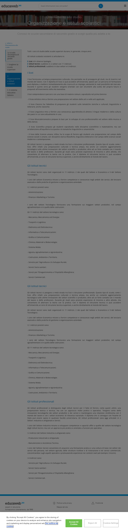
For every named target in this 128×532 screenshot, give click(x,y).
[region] (64, 522)
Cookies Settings (110, 523)
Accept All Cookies (73, 523)
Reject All (92, 523)
